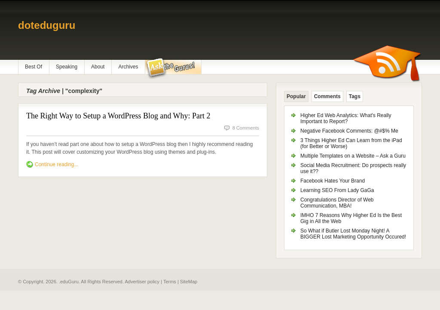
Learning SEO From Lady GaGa (337, 190)
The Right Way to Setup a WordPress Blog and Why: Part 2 (118, 116)
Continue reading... (56, 164)
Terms (169, 281)
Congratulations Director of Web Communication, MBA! (337, 203)
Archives (128, 67)
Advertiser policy (142, 281)
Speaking (66, 67)
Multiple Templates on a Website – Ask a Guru (353, 156)
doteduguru (46, 25)
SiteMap (188, 281)
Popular (296, 96)
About (97, 67)
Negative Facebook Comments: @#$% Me (349, 131)
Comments (327, 96)
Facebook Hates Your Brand (332, 181)
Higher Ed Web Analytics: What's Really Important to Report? (345, 118)
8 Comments (245, 127)
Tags (355, 96)
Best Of (33, 67)
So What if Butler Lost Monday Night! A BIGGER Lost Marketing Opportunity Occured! (353, 234)
